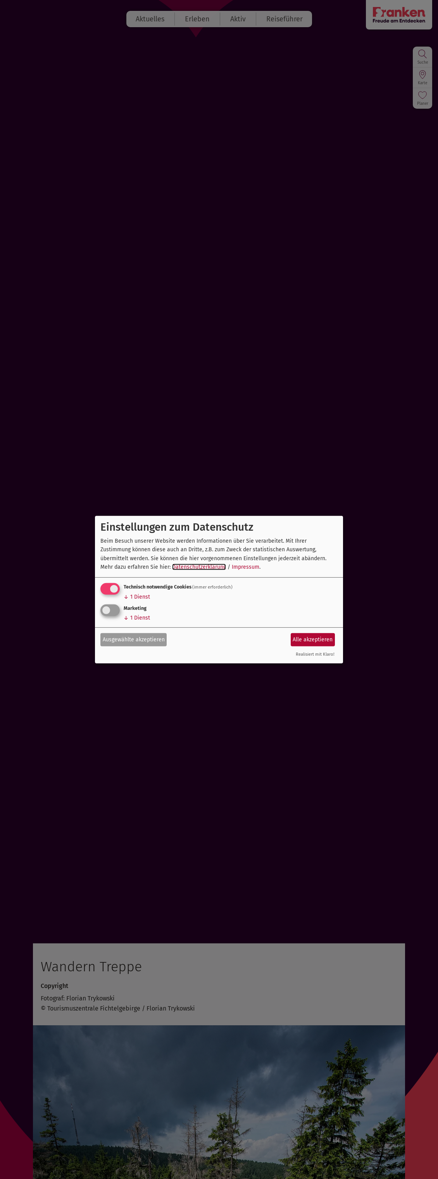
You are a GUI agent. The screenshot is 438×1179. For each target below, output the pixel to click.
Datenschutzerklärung (199, 567)
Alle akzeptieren (313, 639)
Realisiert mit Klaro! (315, 654)
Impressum (245, 567)
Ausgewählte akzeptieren (134, 639)
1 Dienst (137, 597)
